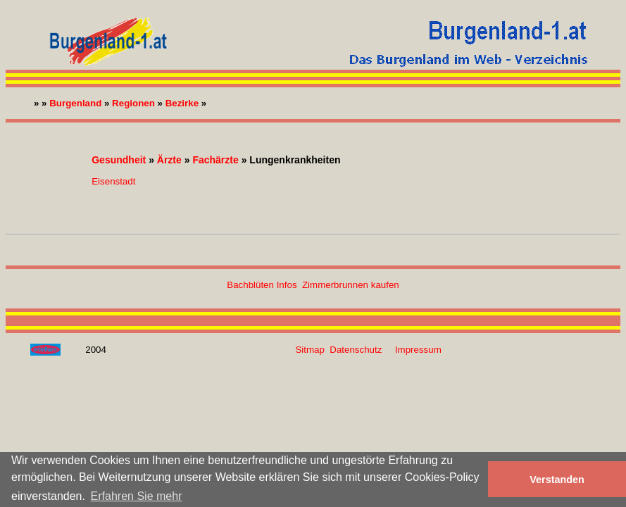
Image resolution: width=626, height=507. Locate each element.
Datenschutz (356, 349)
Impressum (418, 349)
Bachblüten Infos (261, 285)
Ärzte (169, 159)
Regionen (133, 103)
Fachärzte (215, 159)
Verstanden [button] (557, 479)
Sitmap (309, 349)
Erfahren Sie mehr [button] (136, 496)
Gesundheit (119, 159)
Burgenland (75, 103)
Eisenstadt (113, 181)
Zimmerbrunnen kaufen (350, 285)
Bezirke (182, 103)
